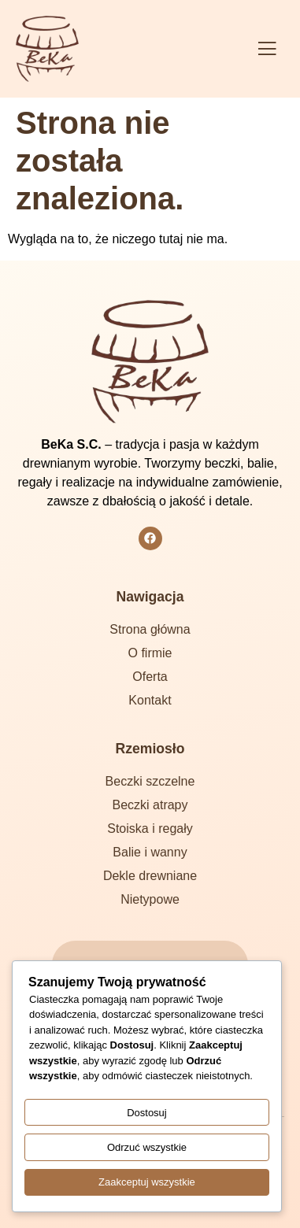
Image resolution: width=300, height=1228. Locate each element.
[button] (266, 49)
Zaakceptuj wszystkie (146, 1182)
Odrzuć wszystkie (147, 1147)
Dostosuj (147, 1113)
